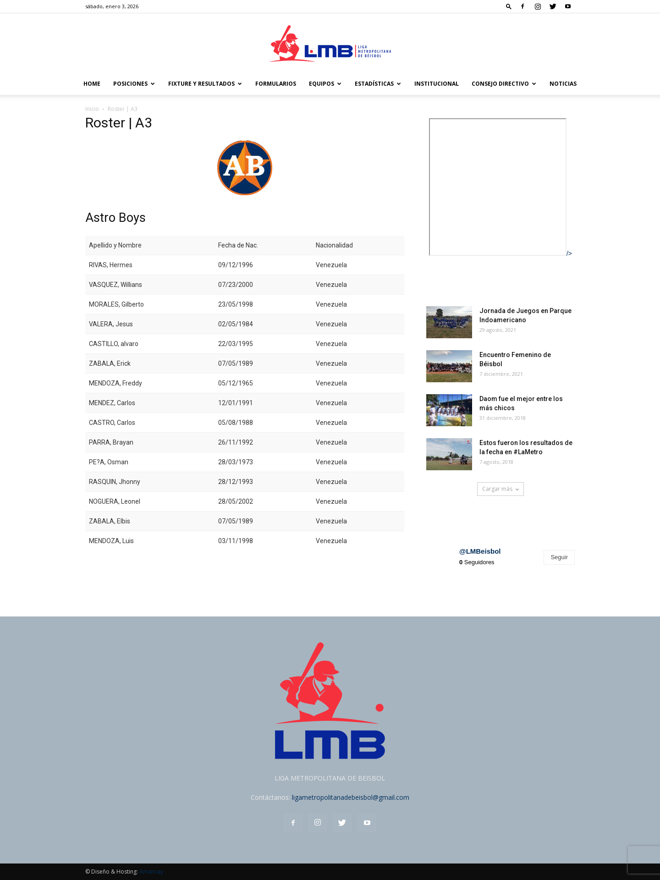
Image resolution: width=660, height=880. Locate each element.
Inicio (92, 109)
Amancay (151, 871)
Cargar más (500, 489)
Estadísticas (378, 84)
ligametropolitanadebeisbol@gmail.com (350, 797)
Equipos (325, 84)
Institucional (436, 84)
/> (500, 253)
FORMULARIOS (275, 84)
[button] (509, 6)
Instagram (447, 524)
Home (91, 84)
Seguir (559, 557)
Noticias (563, 84)
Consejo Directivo (504, 84)
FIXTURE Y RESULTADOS (205, 84)
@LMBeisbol (479, 551)
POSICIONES (134, 84)
